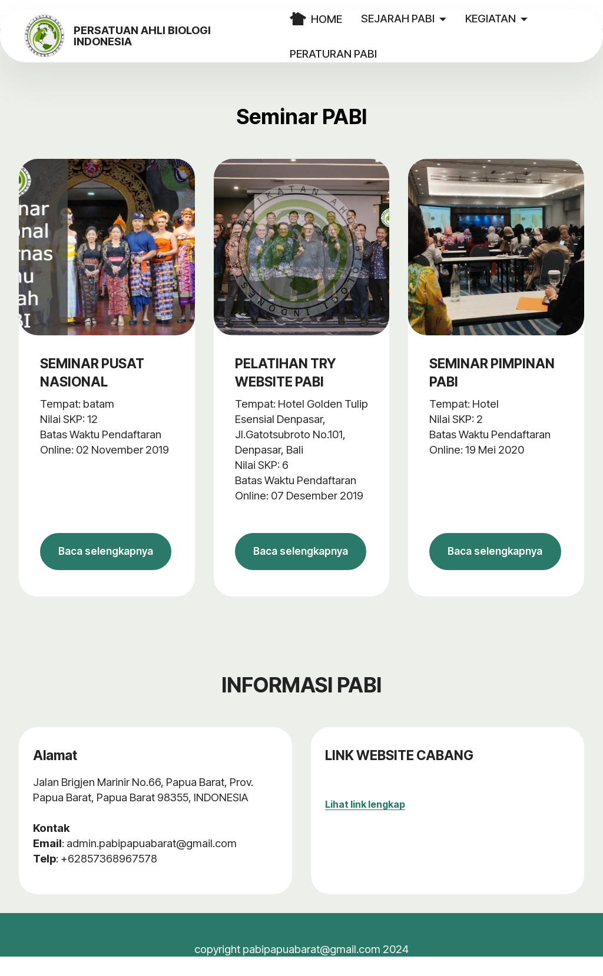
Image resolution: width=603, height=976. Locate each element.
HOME (333, 19)
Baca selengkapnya (107, 561)
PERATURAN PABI (351, 53)
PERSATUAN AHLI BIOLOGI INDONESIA (180, 36)
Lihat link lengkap (365, 824)
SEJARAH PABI (415, 18)
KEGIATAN (508, 18)
